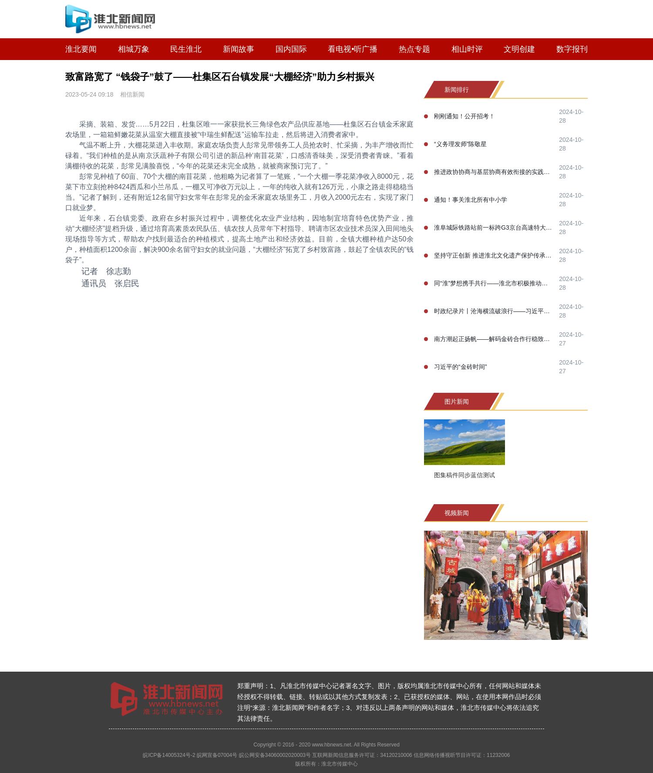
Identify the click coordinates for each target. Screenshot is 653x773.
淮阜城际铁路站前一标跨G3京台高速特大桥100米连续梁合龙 (494, 227)
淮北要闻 (81, 49)
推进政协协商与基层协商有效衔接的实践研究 (494, 171)
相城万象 (133, 49)
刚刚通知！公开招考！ (464, 116)
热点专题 (414, 49)
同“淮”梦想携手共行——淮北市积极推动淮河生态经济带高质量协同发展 (494, 283)
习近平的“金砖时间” (460, 366)
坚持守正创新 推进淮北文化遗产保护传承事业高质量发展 (494, 255)
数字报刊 (572, 49)
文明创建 (519, 49)
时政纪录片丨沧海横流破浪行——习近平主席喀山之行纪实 (494, 311)
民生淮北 (186, 49)
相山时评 (467, 49)
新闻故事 (238, 49)
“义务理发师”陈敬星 (460, 144)
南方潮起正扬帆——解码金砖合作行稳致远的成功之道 (494, 338)
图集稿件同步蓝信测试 (464, 475)
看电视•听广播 (352, 49)
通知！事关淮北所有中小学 (470, 199)
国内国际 (291, 49)
